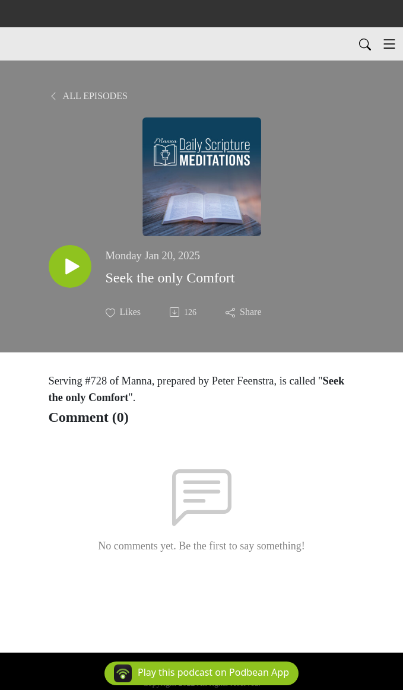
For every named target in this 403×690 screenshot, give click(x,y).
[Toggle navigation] (389, 44)
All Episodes (88, 96)
